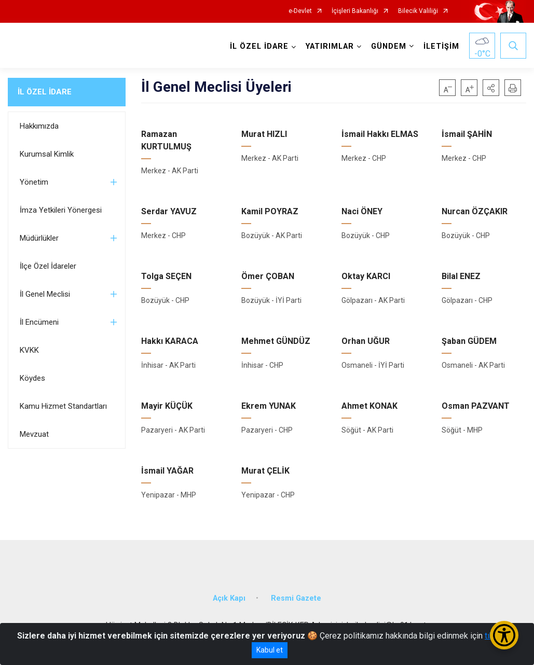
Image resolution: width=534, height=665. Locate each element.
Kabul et (269, 650)
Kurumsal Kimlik (47, 154)
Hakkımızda (39, 126)
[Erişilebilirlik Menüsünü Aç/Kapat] (504, 635)
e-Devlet (300, 11)
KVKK (29, 350)
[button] (491, 87)
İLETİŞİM (441, 46)
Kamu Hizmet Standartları (63, 406)
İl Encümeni (39, 322)
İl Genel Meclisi (45, 294)
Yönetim (34, 182)
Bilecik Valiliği (418, 11)
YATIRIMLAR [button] (330, 46)
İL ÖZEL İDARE (45, 91)
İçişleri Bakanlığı (355, 11)
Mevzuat (34, 434)
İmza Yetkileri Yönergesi (61, 210)
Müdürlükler (39, 238)
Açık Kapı (229, 598)
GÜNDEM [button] (388, 46)
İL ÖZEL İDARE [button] (259, 46)
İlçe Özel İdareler (48, 266)
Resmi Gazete (296, 598)
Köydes (32, 378)
